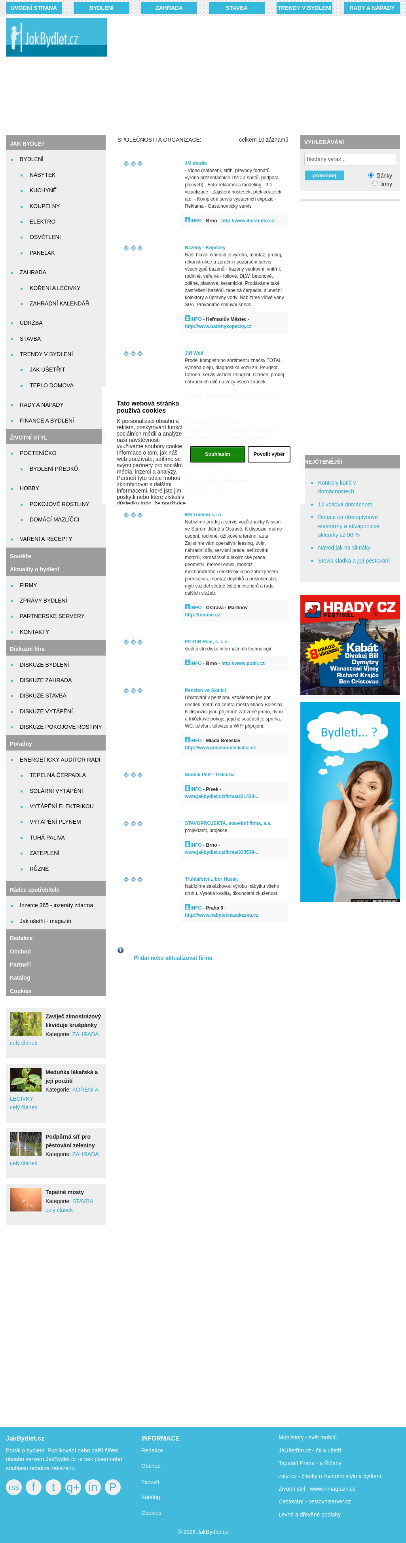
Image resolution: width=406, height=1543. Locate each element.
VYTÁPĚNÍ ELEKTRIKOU (62, 806)
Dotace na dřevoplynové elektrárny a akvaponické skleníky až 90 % (348, 526)
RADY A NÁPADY (372, 8)
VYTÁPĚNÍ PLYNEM (55, 822)
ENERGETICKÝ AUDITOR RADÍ (60, 759)
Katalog (20, 977)
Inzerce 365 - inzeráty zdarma (56, 905)
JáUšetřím (291, 1450)
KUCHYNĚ (43, 190)
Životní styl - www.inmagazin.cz (317, 1489)
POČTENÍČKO (38, 453)
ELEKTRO (42, 221)
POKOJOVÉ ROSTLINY (59, 504)
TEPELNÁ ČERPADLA (58, 775)
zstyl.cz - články (298, 1476)
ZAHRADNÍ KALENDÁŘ (59, 303)
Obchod (20, 951)
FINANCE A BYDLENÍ (47, 420)
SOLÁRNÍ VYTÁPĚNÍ (56, 791)
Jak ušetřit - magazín (45, 921)
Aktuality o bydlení (34, 569)
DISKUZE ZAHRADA (46, 680)
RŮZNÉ (39, 869)
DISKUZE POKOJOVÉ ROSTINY (61, 727)
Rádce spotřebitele (34, 890)
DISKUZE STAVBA (43, 695)
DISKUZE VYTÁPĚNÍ (46, 711)
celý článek (23, 1043)
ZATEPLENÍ (44, 853)
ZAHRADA (169, 8)
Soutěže (20, 556)
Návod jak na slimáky (344, 547)
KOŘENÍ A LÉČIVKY (55, 288)
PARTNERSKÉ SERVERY (52, 616)
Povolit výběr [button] (269, 454)
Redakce (21, 938)
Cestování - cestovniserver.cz (315, 1501)
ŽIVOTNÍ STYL (28, 437)
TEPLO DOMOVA (52, 385)
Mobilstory (291, 1437)
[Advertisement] (262, 75)
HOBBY (29, 488)
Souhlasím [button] (217, 454)
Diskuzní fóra (27, 649)
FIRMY (28, 585)
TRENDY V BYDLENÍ (305, 8)
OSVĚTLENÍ (45, 237)
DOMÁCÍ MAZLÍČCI (54, 519)
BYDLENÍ (101, 8)
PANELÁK (42, 253)
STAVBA (237, 8)
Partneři (20, 964)
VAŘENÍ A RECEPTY (46, 539)
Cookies (20, 991)
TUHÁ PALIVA (47, 837)
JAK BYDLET (27, 143)
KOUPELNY (45, 206)
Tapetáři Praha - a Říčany (310, 1463)
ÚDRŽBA (31, 323)
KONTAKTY (34, 632)
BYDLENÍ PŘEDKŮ (54, 469)
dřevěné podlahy (320, 1514)
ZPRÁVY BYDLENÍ (43, 600)
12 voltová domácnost (345, 504)
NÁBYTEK (42, 175)
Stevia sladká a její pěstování (354, 560)
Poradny (21, 744)
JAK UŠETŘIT (47, 369)
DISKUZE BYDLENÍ (44, 665)
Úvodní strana (34, 8)
